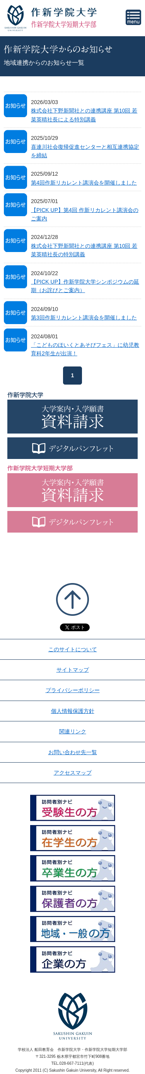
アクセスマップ (73, 773)
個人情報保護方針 (72, 711)
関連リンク (72, 731)
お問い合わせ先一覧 (72, 752)
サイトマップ (72, 670)
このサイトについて (72, 649)
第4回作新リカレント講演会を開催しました (84, 183)
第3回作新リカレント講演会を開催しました (84, 317)
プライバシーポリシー (73, 690)
